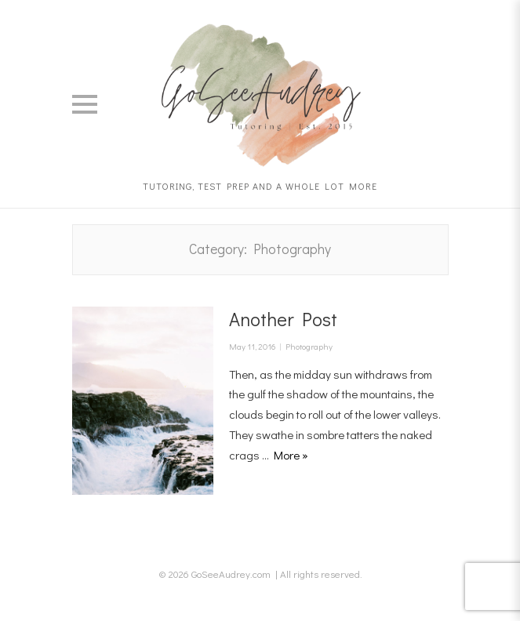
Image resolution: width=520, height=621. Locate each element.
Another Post (283, 319)
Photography (309, 346)
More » (291, 455)
